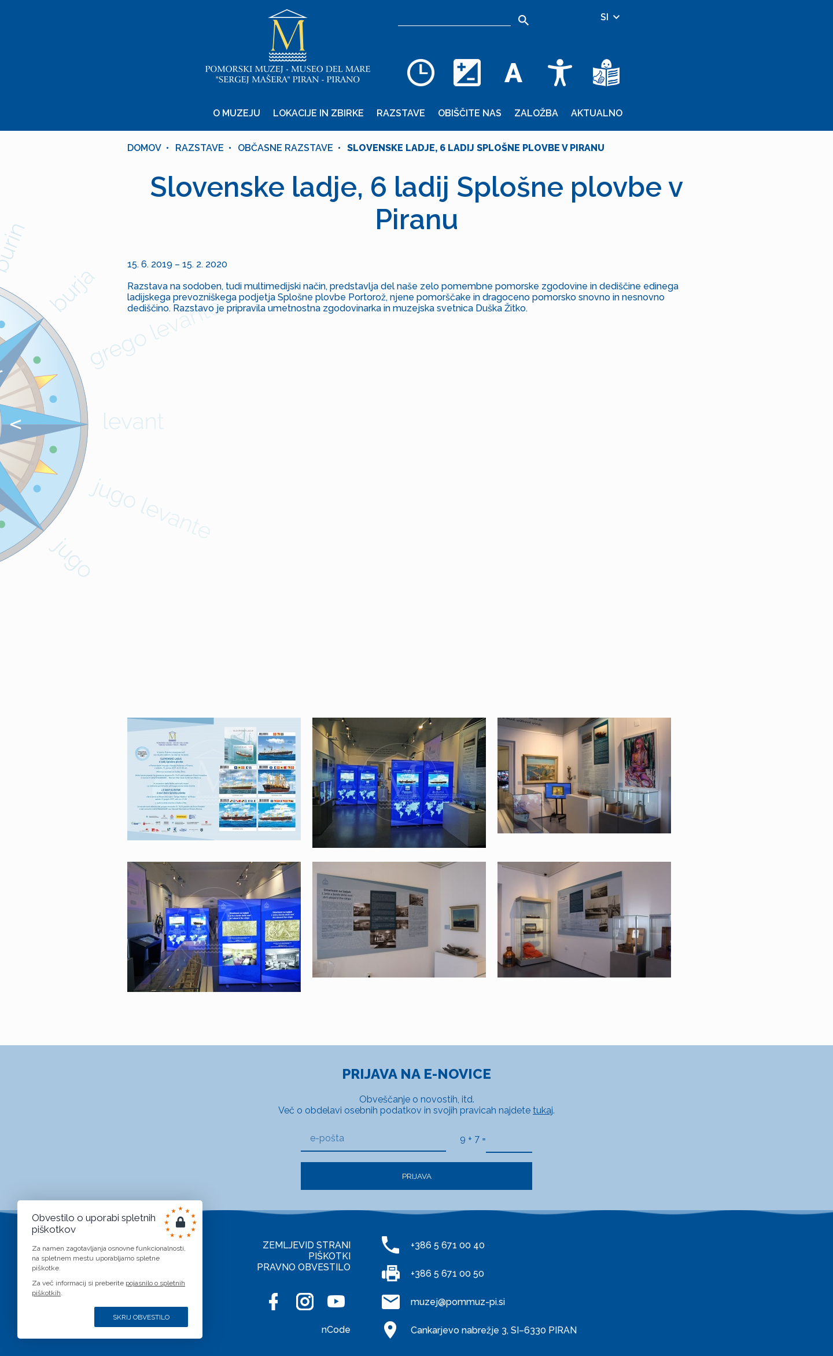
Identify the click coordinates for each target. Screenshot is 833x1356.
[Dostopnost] (560, 72)
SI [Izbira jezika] (610, 17)
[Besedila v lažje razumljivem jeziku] (606, 72)
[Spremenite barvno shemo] (467, 72)
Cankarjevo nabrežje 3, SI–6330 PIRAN (494, 1330)
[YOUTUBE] (336, 1301)
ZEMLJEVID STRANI (307, 1245)
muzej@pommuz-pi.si (458, 1301)
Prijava (417, 1176)
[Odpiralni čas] (421, 72)
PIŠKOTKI (329, 1256)
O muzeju (236, 113)
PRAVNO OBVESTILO (304, 1267)
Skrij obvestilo (141, 1317)
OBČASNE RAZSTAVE (285, 147)
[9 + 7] (509, 1139)
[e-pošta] (373, 1139)
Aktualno (596, 113)
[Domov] (288, 46)
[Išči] (524, 20)
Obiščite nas (470, 113)
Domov (144, 147)
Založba (536, 113)
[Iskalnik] (454, 17)
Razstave (401, 113)
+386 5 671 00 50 (447, 1273)
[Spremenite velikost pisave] (514, 72)
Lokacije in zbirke (318, 113)
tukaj (543, 1110)
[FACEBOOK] (273, 1301)
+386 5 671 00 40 (448, 1245)
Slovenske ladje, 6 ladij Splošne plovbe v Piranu (476, 147)
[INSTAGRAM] (304, 1301)
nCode (336, 1329)
